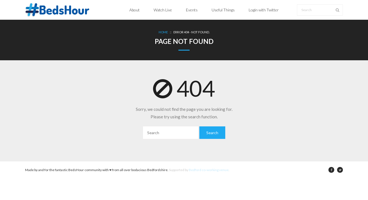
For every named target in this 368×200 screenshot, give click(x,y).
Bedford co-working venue (209, 170)
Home (163, 32)
